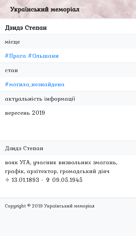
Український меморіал (44, 9)
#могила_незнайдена (35, 84)
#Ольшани (43, 55)
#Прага (15, 55)
